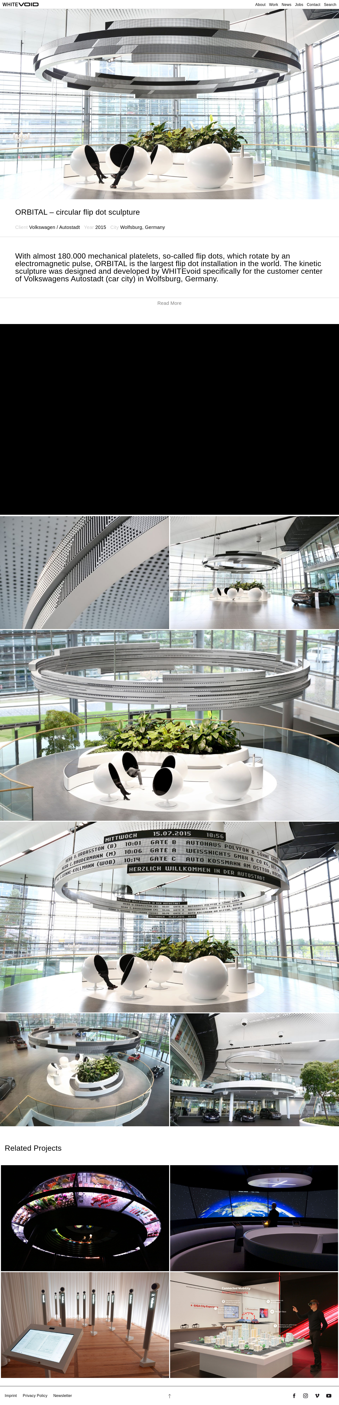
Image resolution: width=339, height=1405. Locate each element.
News (286, 5)
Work (273, 5)
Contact (313, 5)
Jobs (299, 5)
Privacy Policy (35, 1396)
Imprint (11, 1396)
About (260, 5)
